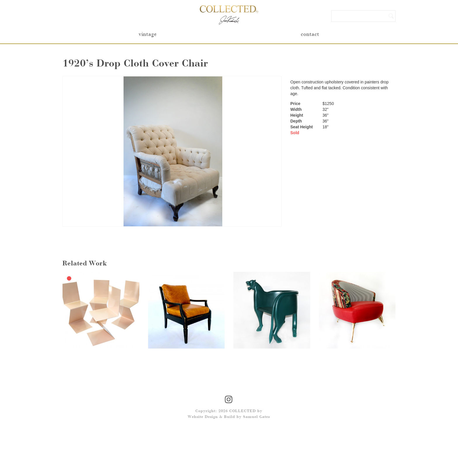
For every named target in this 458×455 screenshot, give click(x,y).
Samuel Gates (256, 417)
